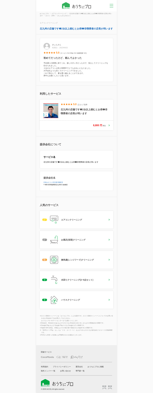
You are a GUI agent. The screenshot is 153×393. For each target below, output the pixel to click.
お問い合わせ (65, 371)
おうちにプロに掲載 (96, 367)
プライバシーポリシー (62, 367)
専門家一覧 (80, 371)
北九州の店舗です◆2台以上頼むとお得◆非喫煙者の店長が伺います (76, 28)
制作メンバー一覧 (48, 371)
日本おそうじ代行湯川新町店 (53, 182)
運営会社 (79, 367)
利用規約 (44, 367)
